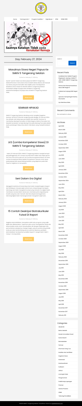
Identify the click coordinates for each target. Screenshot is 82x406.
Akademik (61, 327)
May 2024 (61, 188)
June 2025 (62, 159)
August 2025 (62, 151)
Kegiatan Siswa (63, 356)
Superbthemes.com (57, 403)
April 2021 (61, 228)
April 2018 (61, 304)
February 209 (62, 315)
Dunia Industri (62, 338)
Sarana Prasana (63, 388)
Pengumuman (63, 378)
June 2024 (62, 184)
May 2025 (61, 162)
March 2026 (62, 129)
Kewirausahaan (63, 363)
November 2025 (63, 140)
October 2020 (63, 239)
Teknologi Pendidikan (65, 396)
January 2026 (62, 137)
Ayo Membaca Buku (64, 102)
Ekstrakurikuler (63, 341)
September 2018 (63, 289)
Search (59, 59)
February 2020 (63, 257)
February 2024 (63, 199)
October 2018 (62, 286)
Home (15, 19)
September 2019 (63, 264)
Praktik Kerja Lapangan (65, 381)
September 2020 (63, 242)
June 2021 (61, 220)
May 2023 (61, 217)
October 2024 (63, 177)
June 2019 (61, 271)
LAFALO (61, 370)
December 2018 (63, 279)
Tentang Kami (24, 19)
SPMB (60, 392)
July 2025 (61, 155)
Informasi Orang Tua (65, 348)
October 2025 (63, 144)
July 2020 (61, 249)
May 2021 (61, 224)
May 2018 (61, 300)
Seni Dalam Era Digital (28, 178)
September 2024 (64, 180)
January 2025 (62, 169)
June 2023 (61, 213)
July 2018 (61, 297)
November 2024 (63, 173)
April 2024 (61, 191)
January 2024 (62, 202)
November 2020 (63, 235)
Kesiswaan (62, 359)
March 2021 (62, 231)
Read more (28, 97)
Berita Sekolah (63, 330)
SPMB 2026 (64, 19)
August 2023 (62, 206)
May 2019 (61, 275)
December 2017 (63, 308)
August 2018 (62, 293)
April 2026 (61, 126)
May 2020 (61, 253)
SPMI (56, 19)
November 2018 (63, 282)
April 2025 (61, 166)
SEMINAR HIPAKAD (28, 107)
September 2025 (64, 148)
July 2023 (61, 209)
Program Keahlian (37, 19)
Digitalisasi (49, 19)
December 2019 (63, 260)
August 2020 (62, 246)
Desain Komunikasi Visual (66, 334)
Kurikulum (61, 367)
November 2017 (63, 311)
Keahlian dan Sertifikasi (65, 352)
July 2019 (61, 268)
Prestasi (61, 385)
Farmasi (61, 345)
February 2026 (63, 133)
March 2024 (62, 195)
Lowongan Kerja (63, 374)
